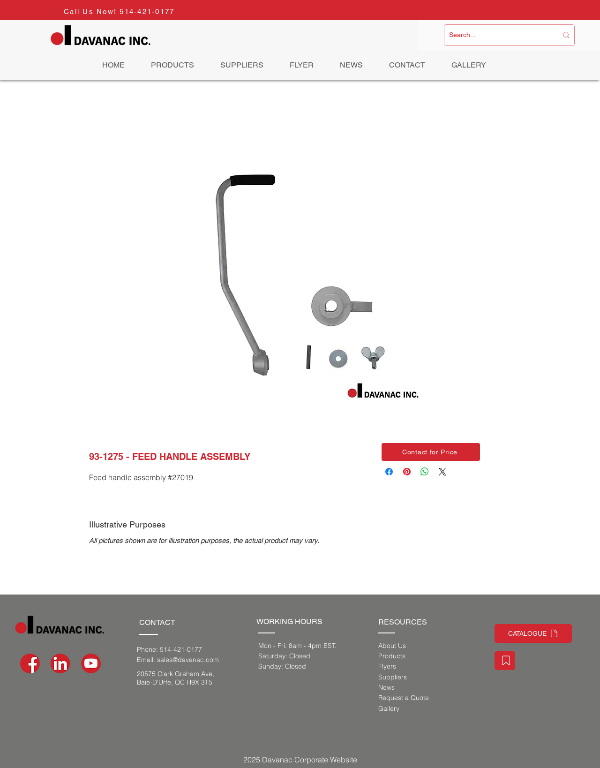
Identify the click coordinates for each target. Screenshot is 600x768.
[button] (431, 452)
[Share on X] (442, 471)
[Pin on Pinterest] (406, 471)
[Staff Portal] (505, 660)
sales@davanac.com (188, 659)
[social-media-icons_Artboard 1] (60, 663)
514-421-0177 (147, 11)
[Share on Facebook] (389, 471)
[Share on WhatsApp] (424, 471)
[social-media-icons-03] (91, 663)
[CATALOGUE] (533, 633)
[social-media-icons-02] (30, 663)
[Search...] (496, 35)
